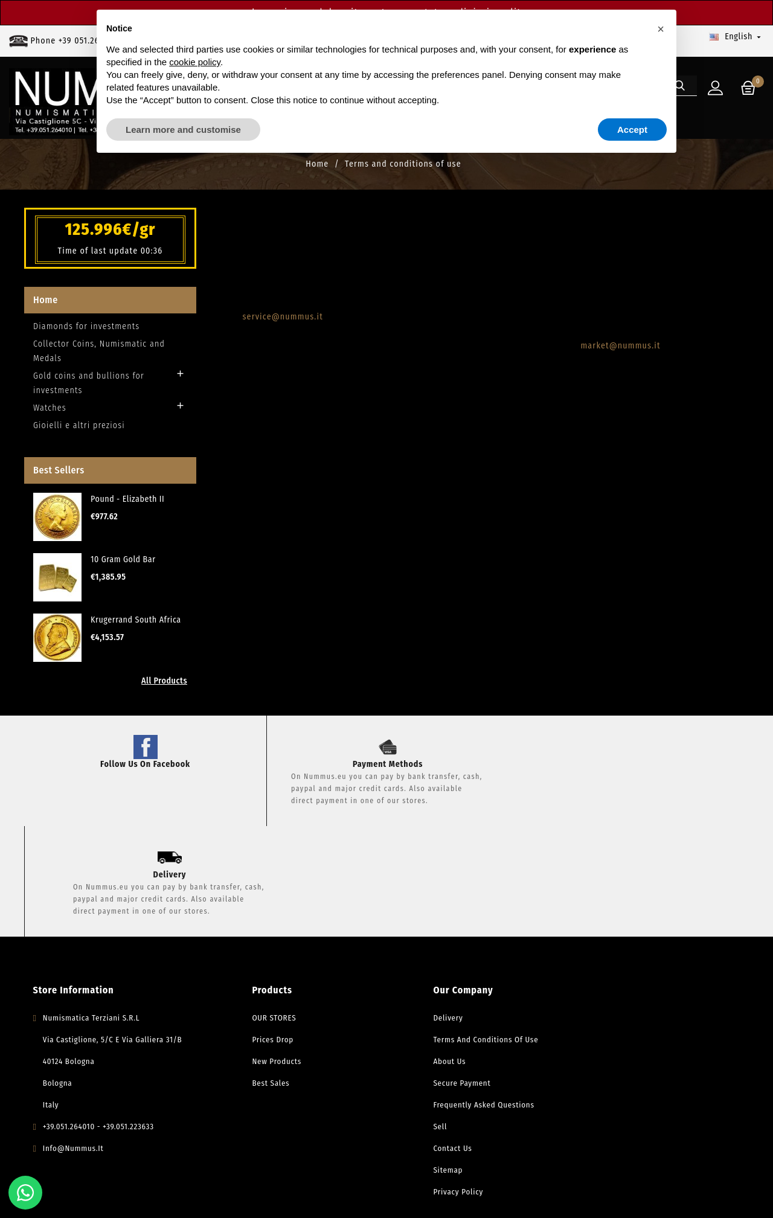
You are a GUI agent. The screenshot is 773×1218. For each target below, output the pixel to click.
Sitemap (432, 1067)
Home (45, 307)
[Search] (691, 132)
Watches (49, 415)
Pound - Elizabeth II (127, 506)
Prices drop (257, 936)
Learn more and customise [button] (183, 129)
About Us (433, 958)
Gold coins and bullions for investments (88, 390)
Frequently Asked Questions (467, 1002)
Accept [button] (632, 129)
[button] (660, 29)
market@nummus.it (620, 353)
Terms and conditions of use (469, 936)
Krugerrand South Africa (136, 627)
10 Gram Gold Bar (123, 567)
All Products (164, 688)
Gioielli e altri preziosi (79, 433)
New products (261, 958)
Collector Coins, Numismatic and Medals (99, 358)
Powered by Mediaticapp (365, 1196)
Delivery (432, 915)
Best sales (255, 980)
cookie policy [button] (194, 62)
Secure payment (446, 980)
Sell (424, 1023)
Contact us (436, 1045)
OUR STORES (258, 915)
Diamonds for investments (86, 334)
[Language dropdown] (736, 37)
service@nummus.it (282, 324)
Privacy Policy (442, 1089)
